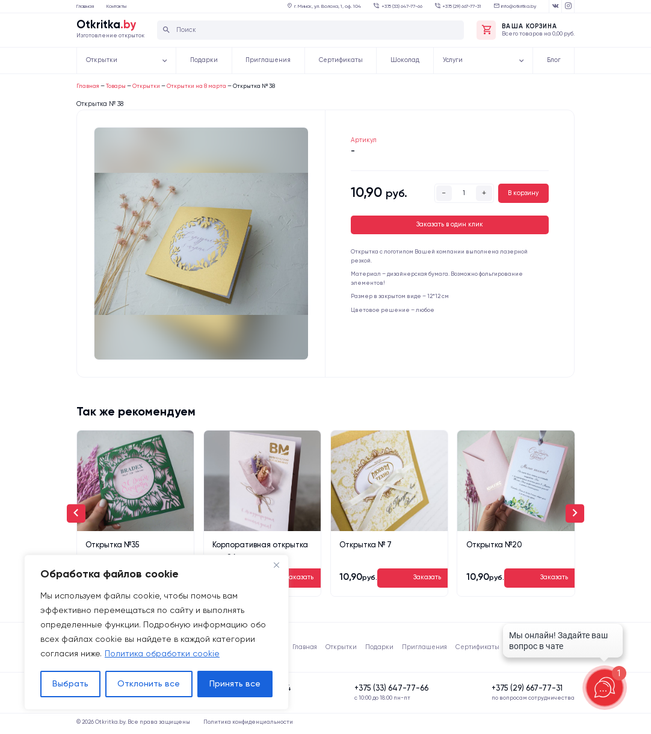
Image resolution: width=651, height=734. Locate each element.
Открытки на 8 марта (196, 86)
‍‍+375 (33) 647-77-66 (401, 6)
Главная (85, 6)
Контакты (116, 6)
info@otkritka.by (518, 6)
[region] (156, 632)
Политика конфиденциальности (248, 722)
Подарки (204, 60)
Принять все (235, 684)
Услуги (453, 60)
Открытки (101, 60)
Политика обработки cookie (162, 654)
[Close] (276, 565)
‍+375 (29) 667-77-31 (461, 6)
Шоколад (404, 60)
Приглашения (268, 60)
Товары (116, 86)
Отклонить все (148, 684)
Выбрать (70, 684)
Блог (554, 60)
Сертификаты (341, 60)
